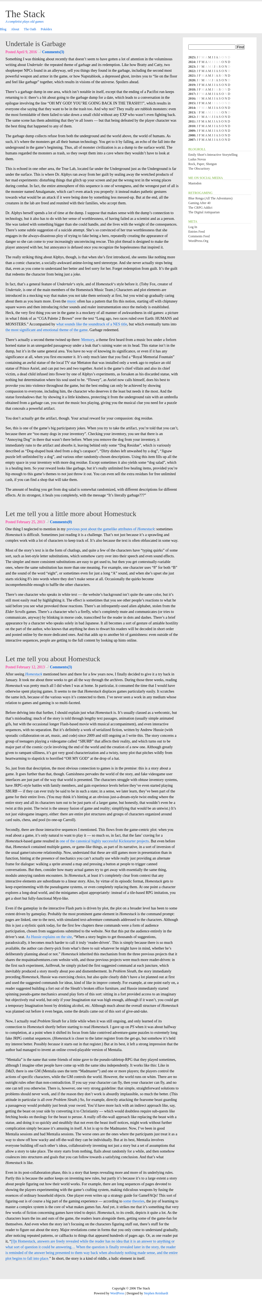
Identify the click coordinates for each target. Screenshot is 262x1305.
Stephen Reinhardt (156, 1293)
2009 (191, 131)
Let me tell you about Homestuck (52, 659)
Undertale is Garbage (35, 44)
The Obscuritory (199, 168)
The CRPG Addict (200, 207)
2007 (191, 140)
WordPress (117, 1293)
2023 (191, 66)
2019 (191, 85)
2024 (191, 62)
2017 (191, 94)
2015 (191, 103)
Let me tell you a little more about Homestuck (70, 514)
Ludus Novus (197, 159)
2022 (191, 71)
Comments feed (199, 236)
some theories (133, 1201)
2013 (191, 112)
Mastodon (194, 183)
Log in (192, 227)
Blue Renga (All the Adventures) (210, 198)
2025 (191, 57)
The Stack (25, 13)
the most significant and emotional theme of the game (46, 330)
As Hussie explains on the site (49, 937)
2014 (191, 108)
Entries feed (196, 232)
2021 (191, 75)
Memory (87, 340)
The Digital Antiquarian (204, 212)
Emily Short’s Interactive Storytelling (212, 155)
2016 (191, 98)
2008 (191, 135)
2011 (191, 121)
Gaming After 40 (199, 203)
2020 (191, 80)
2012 (191, 117)
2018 (191, 89)
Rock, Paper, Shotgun (202, 164)
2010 (191, 126)
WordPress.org (198, 241)
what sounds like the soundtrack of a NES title (91, 324)
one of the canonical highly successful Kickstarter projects (104, 841)
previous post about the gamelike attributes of (110, 529)
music (71, 301)
